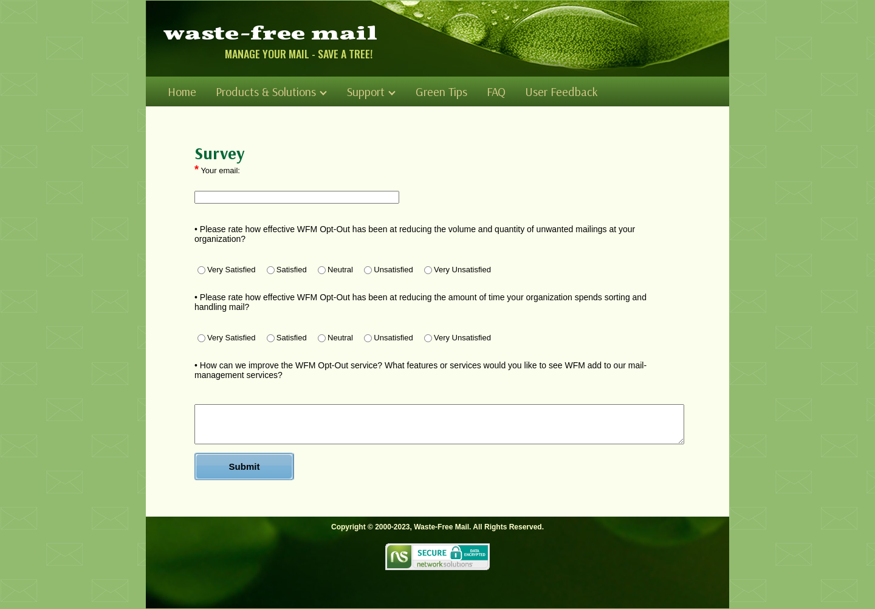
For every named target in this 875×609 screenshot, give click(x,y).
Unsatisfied (388, 269)
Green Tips (441, 91)
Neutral (335, 269)
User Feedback (561, 91)
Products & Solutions (271, 91)
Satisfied (287, 269)
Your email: (217, 169)
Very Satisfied (226, 269)
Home (182, 91)
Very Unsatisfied (457, 269)
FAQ (496, 91)
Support (371, 91)
